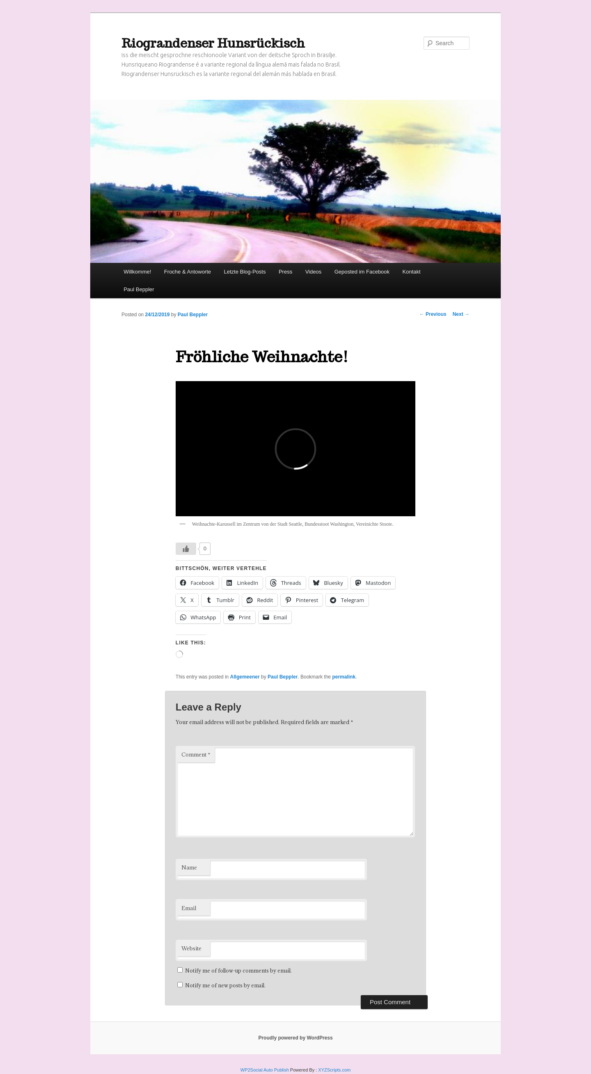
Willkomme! (137, 272)
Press (285, 272)
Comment (196, 754)
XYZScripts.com (334, 1069)
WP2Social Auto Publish (265, 1069)
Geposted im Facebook (361, 272)
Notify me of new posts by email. (225, 985)
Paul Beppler (139, 289)
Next (461, 314)
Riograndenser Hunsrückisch (213, 43)
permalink (343, 677)
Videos (313, 272)
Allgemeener (245, 677)
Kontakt (412, 272)
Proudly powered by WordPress (295, 1038)
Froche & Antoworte (187, 272)
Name (189, 867)
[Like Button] (186, 549)
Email (188, 908)
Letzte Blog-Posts (245, 272)
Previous (433, 314)
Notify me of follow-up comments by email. (238, 970)
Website (191, 948)
